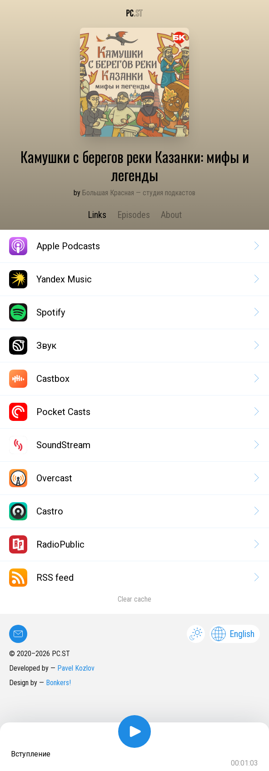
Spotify (133, 312)
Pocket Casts (133, 412)
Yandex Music (133, 279)
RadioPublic (133, 544)
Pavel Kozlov (76, 668)
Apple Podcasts (133, 246)
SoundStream (133, 445)
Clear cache (134, 599)
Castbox (133, 379)
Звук (133, 345)
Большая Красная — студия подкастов (138, 192)
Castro (133, 511)
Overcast (133, 478)
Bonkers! (58, 682)
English (232, 634)
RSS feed (133, 577)
